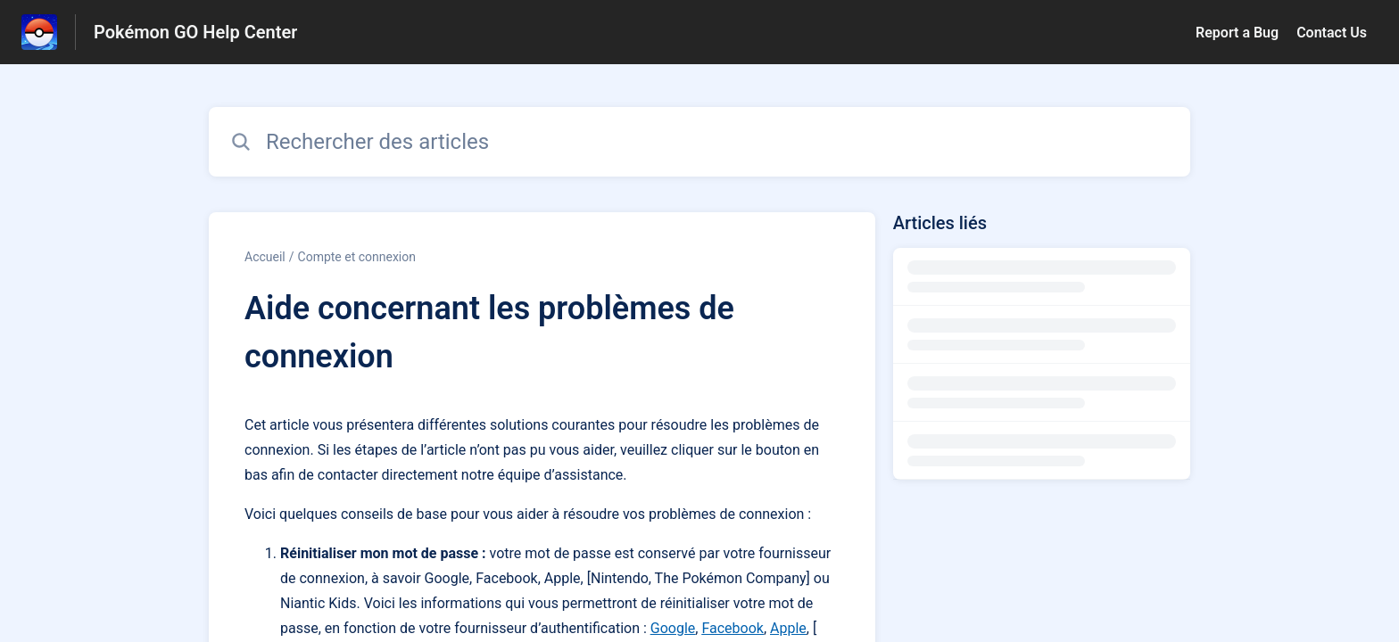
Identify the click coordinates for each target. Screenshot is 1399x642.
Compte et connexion (357, 257)
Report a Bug (1237, 32)
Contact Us (1331, 32)
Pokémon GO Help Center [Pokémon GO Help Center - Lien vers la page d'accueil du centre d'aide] (195, 32)
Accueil (265, 257)
